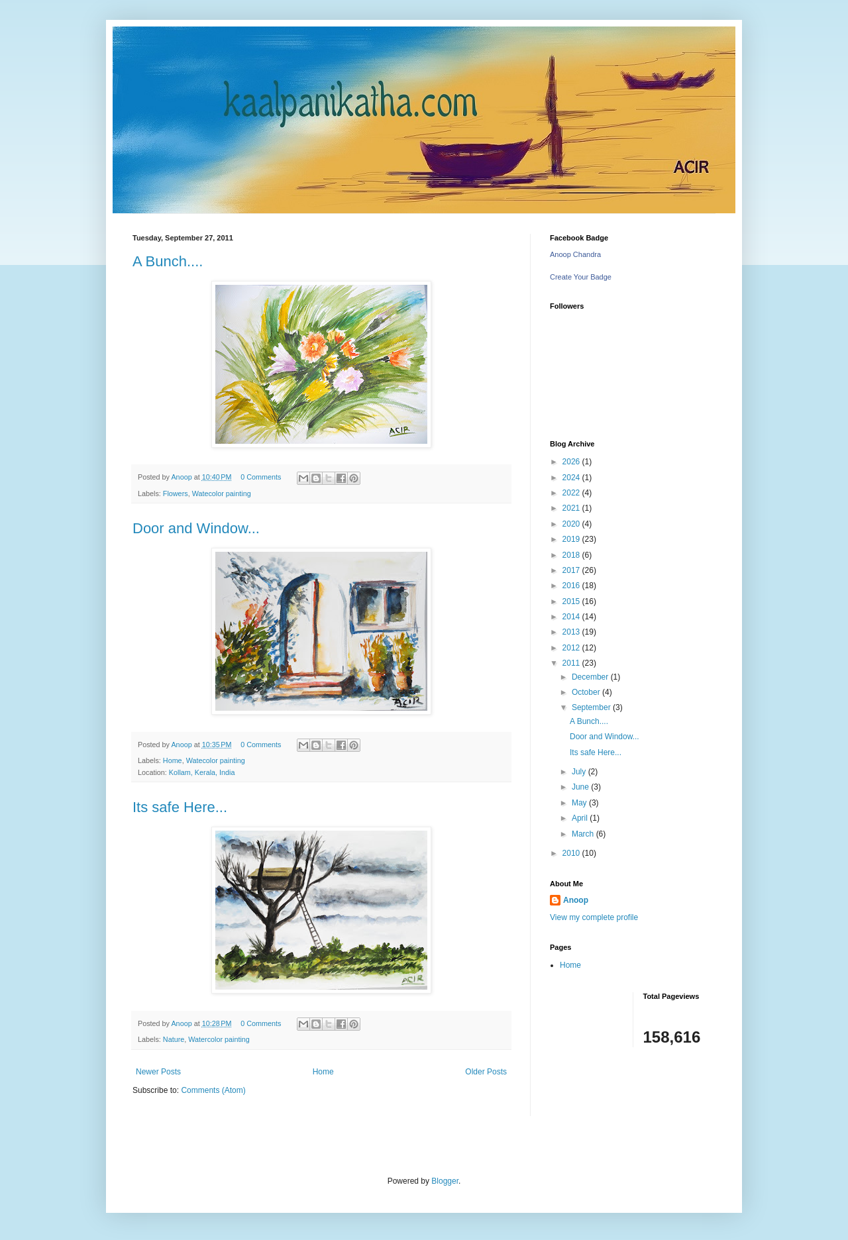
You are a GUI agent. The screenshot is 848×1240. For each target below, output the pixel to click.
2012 (572, 647)
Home (172, 760)
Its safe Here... (179, 807)
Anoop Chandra (575, 254)
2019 (572, 539)
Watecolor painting (221, 493)
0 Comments (260, 477)
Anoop (575, 900)
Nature (173, 1039)
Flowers (175, 493)
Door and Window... (196, 528)
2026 (572, 461)
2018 (572, 555)
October (587, 692)
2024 (572, 477)
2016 (572, 585)
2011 (572, 663)
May (580, 802)
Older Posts (486, 1071)
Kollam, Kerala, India (202, 772)
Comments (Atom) (213, 1090)
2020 (572, 524)
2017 (572, 570)
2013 (572, 632)
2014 (572, 616)
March (584, 834)
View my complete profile (594, 917)
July (580, 771)
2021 (572, 508)
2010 (572, 853)
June (581, 787)
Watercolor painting (219, 1039)
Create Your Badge (580, 277)
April (581, 818)
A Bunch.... (167, 261)
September (592, 707)
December (591, 677)
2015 (572, 601)
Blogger (444, 1181)
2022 (572, 492)
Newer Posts (158, 1071)
